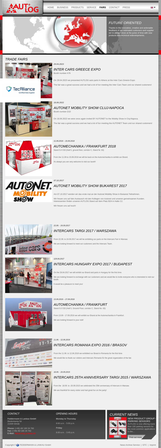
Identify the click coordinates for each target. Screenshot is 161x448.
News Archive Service (130, 445)
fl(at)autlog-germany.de (25, 433)
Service (91, 7)
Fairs (103, 7)
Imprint (153, 445)
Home (50, 7)
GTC (145, 445)
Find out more (135, 437)
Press (126, 7)
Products (77, 7)
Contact (114, 7)
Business (62, 7)
